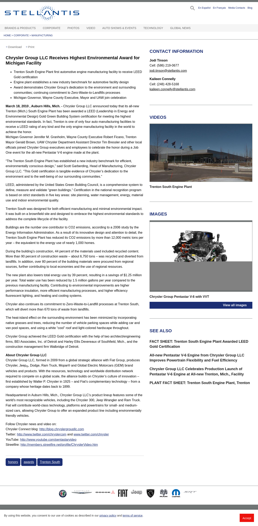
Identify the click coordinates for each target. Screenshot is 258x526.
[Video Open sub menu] (97, 28)
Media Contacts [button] (236, 7)
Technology (153, 28)
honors (13, 462)
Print (31, 47)
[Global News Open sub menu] (193, 28)
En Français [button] (219, 7)
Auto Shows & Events (119, 28)
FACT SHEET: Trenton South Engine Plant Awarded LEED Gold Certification (199, 344)
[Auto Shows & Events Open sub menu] (138, 28)
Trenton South (50, 462)
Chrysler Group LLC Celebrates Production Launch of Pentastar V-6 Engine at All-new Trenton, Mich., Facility (197, 371)
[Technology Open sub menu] (165, 28)
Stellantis (51, 13)
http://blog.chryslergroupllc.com (61, 429)
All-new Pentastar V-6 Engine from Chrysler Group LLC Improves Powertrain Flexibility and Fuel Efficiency (197, 357)
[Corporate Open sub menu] (62, 28)
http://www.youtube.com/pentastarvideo (48, 439)
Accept (246, 518)
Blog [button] (250, 7)
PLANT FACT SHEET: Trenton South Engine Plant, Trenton (200, 383)
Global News (180, 28)
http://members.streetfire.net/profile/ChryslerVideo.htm (59, 444)
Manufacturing (42, 35)
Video (90, 28)
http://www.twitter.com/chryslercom (41, 434)
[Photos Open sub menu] (81, 28)
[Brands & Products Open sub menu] (37, 28)
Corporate (51, 28)
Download (15, 47)
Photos (73, 28)
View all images (235, 305)
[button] (192, 7)
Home (7, 35)
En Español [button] (204, 7)
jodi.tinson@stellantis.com (168, 70)
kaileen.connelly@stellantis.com (172, 89)
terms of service (133, 515)
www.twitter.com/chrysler (91, 434)
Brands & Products (20, 28)
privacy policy (107, 515)
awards (29, 462)
